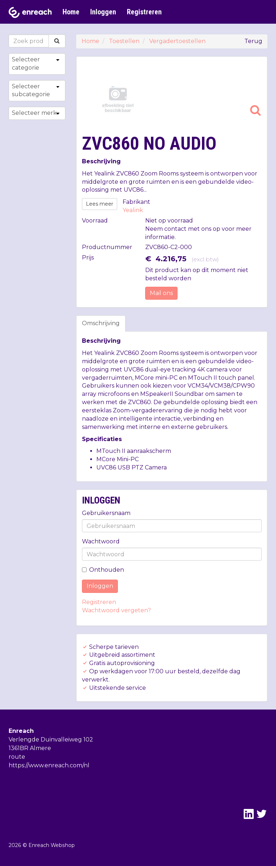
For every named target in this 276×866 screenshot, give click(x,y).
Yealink (133, 210)
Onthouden (103, 569)
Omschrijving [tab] (101, 323)
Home (71, 12)
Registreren (144, 12)
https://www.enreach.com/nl (49, 765)
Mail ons (161, 293)
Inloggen (103, 12)
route (17, 756)
